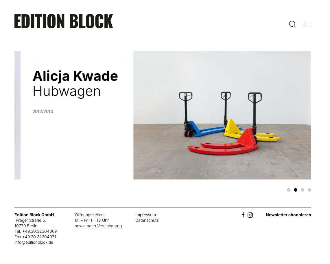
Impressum (145, 214)
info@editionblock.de (33, 242)
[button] (292, 24)
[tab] (288, 190)
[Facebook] (243, 214)
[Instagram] (250, 214)
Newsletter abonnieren (288, 214)
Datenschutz (147, 220)
